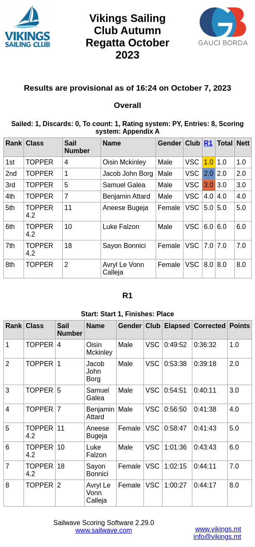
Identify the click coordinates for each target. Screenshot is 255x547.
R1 (208, 143)
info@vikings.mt (217, 536)
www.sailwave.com (103, 530)
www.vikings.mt (218, 529)
